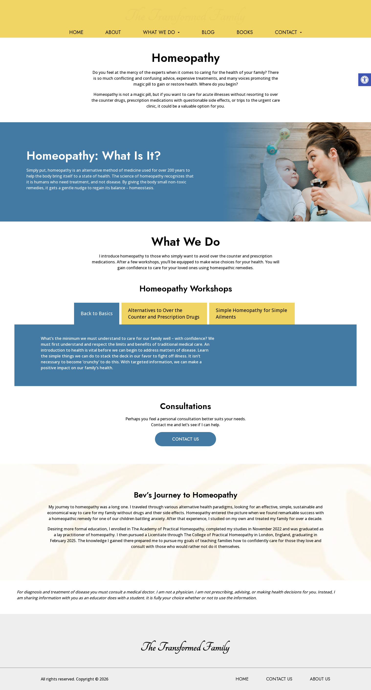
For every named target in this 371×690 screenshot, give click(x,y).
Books (245, 32)
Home (76, 32)
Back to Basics (97, 313)
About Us (320, 679)
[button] (364, 79)
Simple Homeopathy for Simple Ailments (251, 313)
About (113, 32)
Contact (288, 32)
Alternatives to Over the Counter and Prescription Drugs (163, 313)
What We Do (161, 32)
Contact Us (185, 439)
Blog (208, 32)
